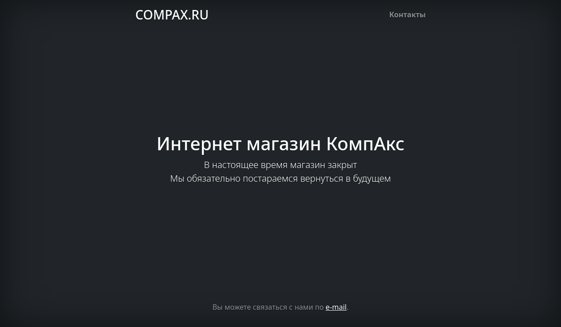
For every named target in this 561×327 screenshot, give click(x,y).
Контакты (407, 15)
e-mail (335, 307)
